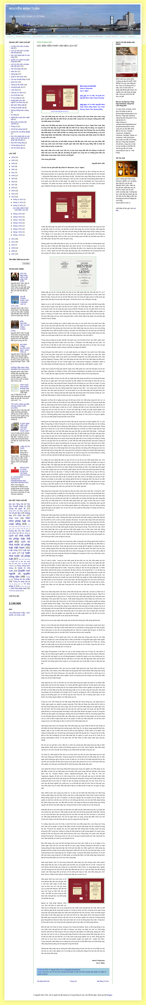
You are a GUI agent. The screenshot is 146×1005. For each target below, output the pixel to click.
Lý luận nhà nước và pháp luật (83, 972)
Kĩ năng (83, 36)
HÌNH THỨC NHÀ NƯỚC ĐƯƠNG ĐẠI (24, 387)
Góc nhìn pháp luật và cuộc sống (19, 520)
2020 (13, 175)
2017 (13, 185)
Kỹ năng (14, 115)
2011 (13, 242)
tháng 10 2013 (18, 205)
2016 (13, 188)
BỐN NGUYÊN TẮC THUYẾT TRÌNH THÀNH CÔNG (20, 326)
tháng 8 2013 (18, 217)
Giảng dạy (131, 36)
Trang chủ (10, 36)
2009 (13, 248)
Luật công (75, 36)
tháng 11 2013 (18, 202)
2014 (13, 194)
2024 (13, 163)
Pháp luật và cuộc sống (23, 36)
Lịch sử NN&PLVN (51, 36)
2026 (13, 157)
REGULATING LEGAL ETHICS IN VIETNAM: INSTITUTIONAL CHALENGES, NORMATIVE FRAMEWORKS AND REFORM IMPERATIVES (20, 475)
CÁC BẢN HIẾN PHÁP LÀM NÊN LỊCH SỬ (21, 209)
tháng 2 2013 (18, 232)
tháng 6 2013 (18, 223)
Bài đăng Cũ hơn (103, 981)
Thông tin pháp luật (17, 108)
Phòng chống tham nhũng (20, 110)
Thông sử (14, 126)
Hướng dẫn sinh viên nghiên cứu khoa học (18, 101)
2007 (13, 254)
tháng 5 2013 (18, 226)
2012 (13, 239)
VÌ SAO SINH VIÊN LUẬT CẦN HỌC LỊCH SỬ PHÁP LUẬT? (25, 427)
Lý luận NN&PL (64, 36)
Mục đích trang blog (18, 143)
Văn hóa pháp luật (17, 69)
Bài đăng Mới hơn (43, 981)
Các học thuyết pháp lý (19, 79)
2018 (13, 182)
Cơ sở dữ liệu (15, 95)
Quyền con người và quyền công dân (19, 573)
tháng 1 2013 (18, 235)
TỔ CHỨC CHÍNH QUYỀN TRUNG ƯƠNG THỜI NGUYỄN (20, 406)
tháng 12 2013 (18, 199)
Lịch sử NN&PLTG (37, 36)
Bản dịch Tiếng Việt (111, 36)
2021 (13, 172)
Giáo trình (46, 972)
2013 (13, 197)
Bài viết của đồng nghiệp (95, 36)
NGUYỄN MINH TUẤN (24, 8)
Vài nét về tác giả (17, 148)
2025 (13, 160)
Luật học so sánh (17, 92)
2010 (13, 245)
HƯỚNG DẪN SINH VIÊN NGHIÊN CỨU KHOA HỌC (20, 368)
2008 (13, 251)
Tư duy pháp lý (16, 98)
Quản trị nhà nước (17, 77)
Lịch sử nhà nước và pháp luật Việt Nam (20, 65)
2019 (13, 178)
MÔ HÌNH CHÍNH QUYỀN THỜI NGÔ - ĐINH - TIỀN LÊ (25, 348)
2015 (13, 191)
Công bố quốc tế (16, 87)
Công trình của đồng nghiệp (20, 132)
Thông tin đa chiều (17, 85)
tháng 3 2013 (18, 229)
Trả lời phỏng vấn (17, 145)
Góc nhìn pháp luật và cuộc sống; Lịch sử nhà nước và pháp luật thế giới (20, 138)
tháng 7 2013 (18, 220)
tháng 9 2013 (18, 214)
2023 (13, 166)
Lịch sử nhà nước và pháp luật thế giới (61, 972)
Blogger (109, 995)
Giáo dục (122, 36)
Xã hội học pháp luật (18, 129)
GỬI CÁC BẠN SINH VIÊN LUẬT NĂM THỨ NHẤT (24, 277)
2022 (13, 169)
